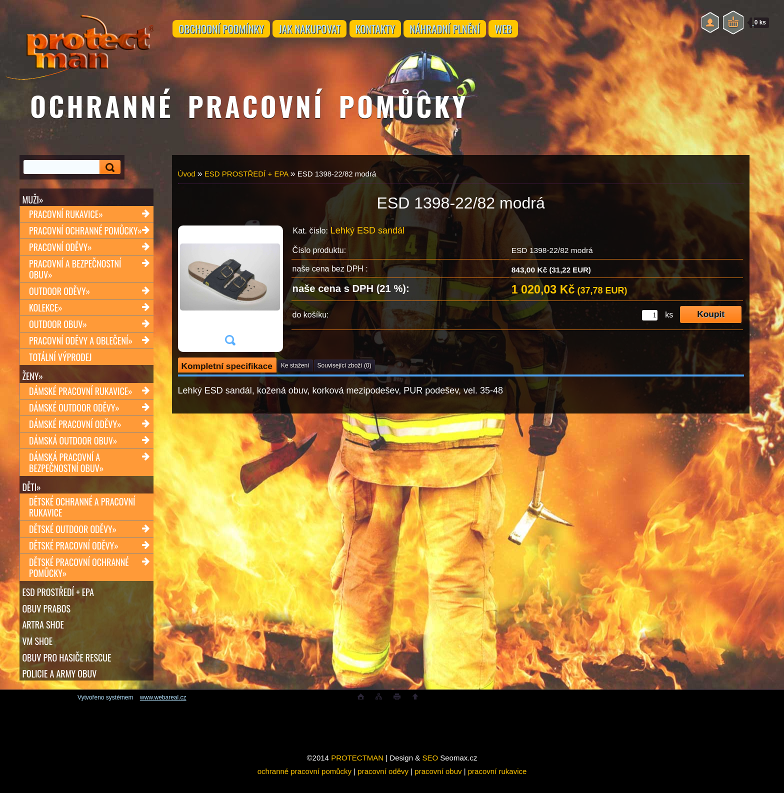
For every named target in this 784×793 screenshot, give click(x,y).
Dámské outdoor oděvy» (74, 412)
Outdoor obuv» (58, 326)
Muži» (33, 199)
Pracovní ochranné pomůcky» (85, 233)
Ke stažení (295, 365)
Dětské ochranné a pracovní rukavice (82, 514)
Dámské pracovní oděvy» (75, 428)
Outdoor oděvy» (59, 293)
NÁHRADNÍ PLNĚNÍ (476, 31)
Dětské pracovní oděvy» (73, 552)
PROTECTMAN (357, 772)
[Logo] (79, 40)
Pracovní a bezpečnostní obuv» (75, 272)
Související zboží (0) (345, 365)
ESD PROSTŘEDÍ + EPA (58, 599)
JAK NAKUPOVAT (322, 31)
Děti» (31, 491)
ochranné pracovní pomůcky (305, 786)
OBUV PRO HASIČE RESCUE (67, 669)
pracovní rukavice (497, 786)
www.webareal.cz (163, 712)
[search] (108, 167)
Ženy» (33, 378)
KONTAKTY (397, 31)
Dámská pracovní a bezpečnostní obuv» (66, 467)
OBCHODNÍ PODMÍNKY (226, 31)
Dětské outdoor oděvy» (72, 536)
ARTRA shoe (43, 634)
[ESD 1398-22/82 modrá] (230, 289)
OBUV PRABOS (46, 616)
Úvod (187, 174)
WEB (544, 31)
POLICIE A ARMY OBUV (59, 686)
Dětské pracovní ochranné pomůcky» (79, 574)
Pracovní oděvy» (60, 249)
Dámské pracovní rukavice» (80, 395)
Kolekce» (45, 310)
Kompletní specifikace (227, 366)
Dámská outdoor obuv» (73, 445)
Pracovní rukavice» (66, 216)
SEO (430, 772)
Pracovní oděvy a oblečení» (80, 343)
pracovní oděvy (383, 786)
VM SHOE (37, 651)
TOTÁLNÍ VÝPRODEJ (60, 359)
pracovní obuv (438, 786)
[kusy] (650, 315)
